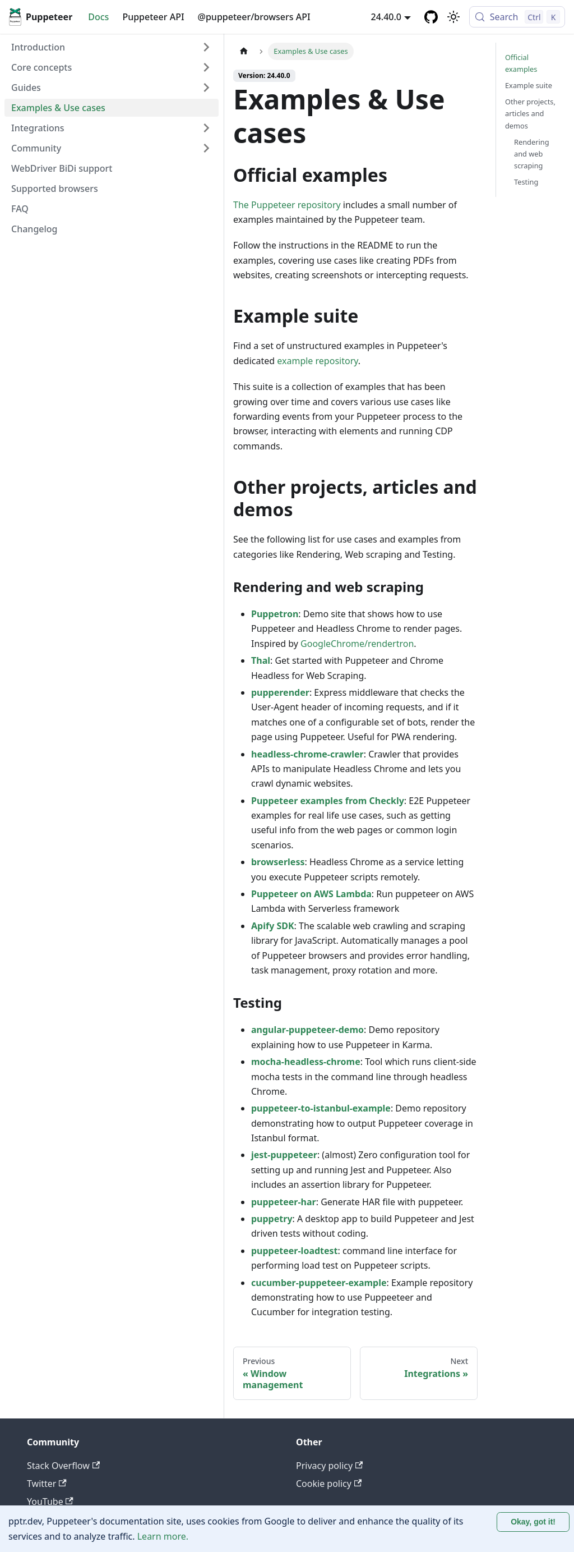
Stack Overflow (63, 1465)
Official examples (521, 63)
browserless (277, 862)
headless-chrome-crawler (307, 754)
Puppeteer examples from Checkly (327, 801)
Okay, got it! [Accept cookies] (533, 1521)
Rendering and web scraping (531, 154)
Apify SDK (272, 926)
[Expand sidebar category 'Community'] (206, 148)
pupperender (280, 692)
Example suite (528, 85)
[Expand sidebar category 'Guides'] (206, 88)
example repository (317, 361)
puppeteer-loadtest (294, 1251)
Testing (526, 182)
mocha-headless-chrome (305, 1061)
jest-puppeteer (284, 1155)
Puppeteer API (153, 17)
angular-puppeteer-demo (307, 1029)
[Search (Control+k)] (517, 16)
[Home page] (243, 51)
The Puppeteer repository (287, 205)
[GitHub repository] (431, 17)
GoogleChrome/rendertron (357, 643)
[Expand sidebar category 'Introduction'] (206, 47)
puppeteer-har (283, 1202)
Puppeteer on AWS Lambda (311, 894)
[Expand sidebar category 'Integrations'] (206, 128)
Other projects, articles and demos (530, 113)
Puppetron (274, 614)
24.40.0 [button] (386, 17)
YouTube (50, 1501)
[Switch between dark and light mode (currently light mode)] (453, 17)
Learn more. (162, 1536)
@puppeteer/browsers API (254, 17)
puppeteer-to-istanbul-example (321, 1108)
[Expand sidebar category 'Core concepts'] (206, 67)
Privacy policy (329, 1465)
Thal (260, 660)
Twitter (47, 1483)
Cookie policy (329, 1483)
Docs (98, 17)
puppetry (272, 1219)
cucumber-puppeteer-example (319, 1283)
